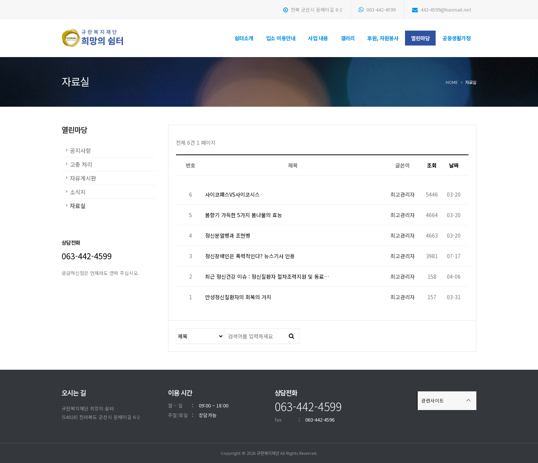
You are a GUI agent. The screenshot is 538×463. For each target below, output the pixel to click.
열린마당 (420, 38)
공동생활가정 (456, 38)
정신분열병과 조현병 (227, 235)
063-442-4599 (377, 9)
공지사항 (80, 150)
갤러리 (348, 38)
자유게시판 (83, 178)
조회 (432, 165)
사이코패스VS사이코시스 (232, 194)
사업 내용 (318, 38)
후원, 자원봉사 (382, 38)
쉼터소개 (244, 38)
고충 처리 (81, 164)
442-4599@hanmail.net (441, 9)
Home (452, 82)
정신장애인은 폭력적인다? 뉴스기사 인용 (250, 256)
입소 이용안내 (281, 38)
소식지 (78, 192)
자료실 (78, 205)
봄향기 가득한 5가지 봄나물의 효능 (243, 215)
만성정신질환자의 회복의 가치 (238, 297)
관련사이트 (432, 400)
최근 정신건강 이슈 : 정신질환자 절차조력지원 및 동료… (267, 276)
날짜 (454, 165)
